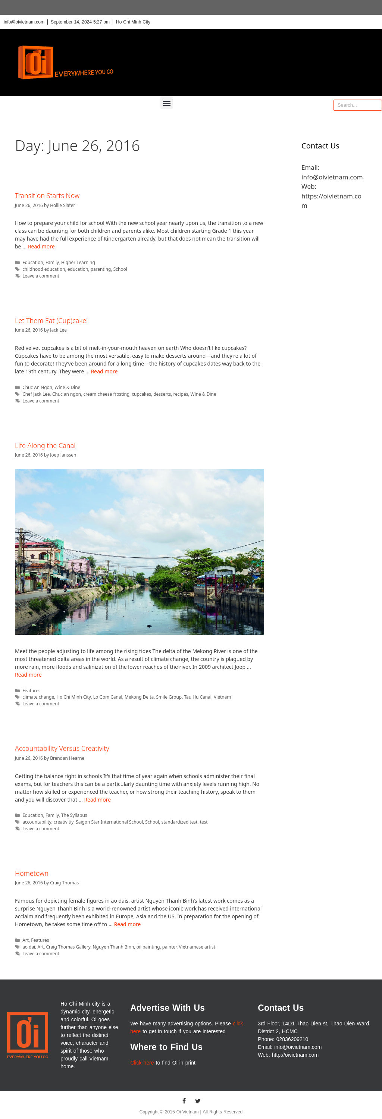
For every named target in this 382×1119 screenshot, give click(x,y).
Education (32, 262)
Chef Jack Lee (36, 394)
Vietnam (222, 697)
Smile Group (169, 697)
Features (31, 690)
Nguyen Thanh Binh (113, 947)
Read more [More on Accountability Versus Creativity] (97, 799)
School (120, 269)
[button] (166, 103)
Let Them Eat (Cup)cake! (51, 320)
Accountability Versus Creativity (62, 748)
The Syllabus (74, 815)
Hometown (31, 873)
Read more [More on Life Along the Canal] (28, 674)
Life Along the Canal (45, 445)
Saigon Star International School (109, 822)
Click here (142, 1063)
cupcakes (141, 394)
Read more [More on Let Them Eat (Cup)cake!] (104, 371)
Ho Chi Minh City (73, 697)
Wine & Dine (67, 387)
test (204, 822)
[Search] (376, 105)
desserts (162, 394)
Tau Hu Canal (197, 697)
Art (25, 940)
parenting (101, 269)
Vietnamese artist (197, 947)
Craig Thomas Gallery (68, 947)
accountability (36, 822)
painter (169, 947)
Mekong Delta (139, 697)
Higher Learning (78, 262)
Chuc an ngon (66, 394)
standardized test (180, 822)
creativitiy (63, 822)
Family (52, 262)
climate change (38, 697)
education (78, 269)
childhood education (43, 269)
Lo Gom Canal (107, 697)
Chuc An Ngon (37, 387)
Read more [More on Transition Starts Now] (41, 246)
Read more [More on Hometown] (127, 924)
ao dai (28, 947)
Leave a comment (40, 276)
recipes (180, 394)
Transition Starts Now (47, 195)
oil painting (148, 947)
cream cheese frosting (106, 394)
